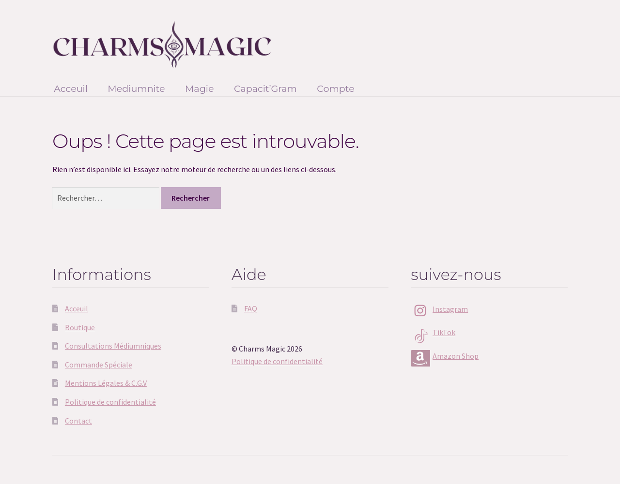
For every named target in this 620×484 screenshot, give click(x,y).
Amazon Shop (456, 356)
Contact (78, 420)
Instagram (450, 309)
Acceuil (71, 88)
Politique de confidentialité (110, 402)
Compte (336, 88)
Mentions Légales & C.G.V (106, 383)
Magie (199, 88)
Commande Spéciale (98, 364)
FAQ (250, 308)
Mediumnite (136, 88)
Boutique (80, 327)
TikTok (444, 332)
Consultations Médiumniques (113, 346)
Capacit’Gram (265, 88)
